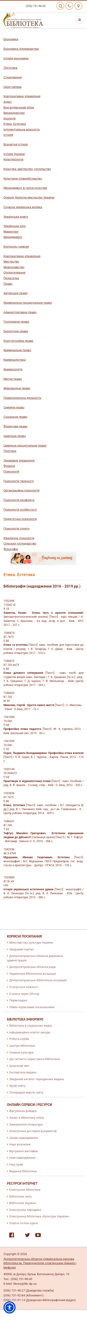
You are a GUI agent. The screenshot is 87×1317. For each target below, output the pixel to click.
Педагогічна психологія (20, 519)
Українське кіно (14, 226)
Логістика (10, 67)
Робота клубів (19, 1039)
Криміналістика (14, 359)
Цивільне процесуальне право (24, 445)
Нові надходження (22, 1157)
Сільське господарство (19, 543)
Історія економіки (16, 58)
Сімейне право (13, 407)
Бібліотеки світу (20, 1196)
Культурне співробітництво (22, 178)
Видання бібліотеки (23, 1171)
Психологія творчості (18, 481)
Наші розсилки (19, 1144)
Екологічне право (15, 331)
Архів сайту (17, 1085)
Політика (9, 451)
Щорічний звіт (19, 1066)
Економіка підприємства (21, 49)
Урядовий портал (21, 949)
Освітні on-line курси (23, 1223)
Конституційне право (18, 341)
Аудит (7, 102)
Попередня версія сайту (26, 1092)
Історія (8, 135)
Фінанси (9, 466)
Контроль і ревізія (16, 246)
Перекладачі (18, 1000)
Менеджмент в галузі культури (25, 188)
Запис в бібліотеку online (26, 1117)
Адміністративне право (20, 312)
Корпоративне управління (21, 96)
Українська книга (15, 216)
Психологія (11, 471)
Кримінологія (12, 369)
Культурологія (13, 159)
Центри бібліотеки (22, 1045)
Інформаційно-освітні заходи (29, 1032)
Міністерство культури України (31, 942)
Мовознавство (13, 267)
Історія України (14, 154)
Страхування (12, 77)
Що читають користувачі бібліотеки (34, 1059)
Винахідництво (14, 113)
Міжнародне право (16, 388)
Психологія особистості (20, 509)
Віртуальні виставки (23, 1151)
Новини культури (21, 1052)
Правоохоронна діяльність (22, 398)
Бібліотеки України (22, 1203)
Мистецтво (11, 261)
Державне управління (19, 460)
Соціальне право (15, 417)
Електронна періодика (25, 1210)
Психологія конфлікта (18, 500)
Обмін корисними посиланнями (31, 1007)
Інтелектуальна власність (21, 129)
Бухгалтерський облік (18, 107)
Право (8, 283)
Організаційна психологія (21, 490)
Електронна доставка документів (33, 1131)
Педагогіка (11, 278)
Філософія (10, 549)
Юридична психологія (18, 538)
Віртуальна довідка (23, 1111)
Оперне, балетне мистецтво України (28, 197)
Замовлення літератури (26, 1124)
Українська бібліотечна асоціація (32, 973)
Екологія (9, 118)
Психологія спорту (16, 528)
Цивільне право (14, 436)
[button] (9, 1307)
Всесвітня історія (15, 144)
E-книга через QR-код (24, 994)
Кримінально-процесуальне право (27, 302)
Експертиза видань (22, 1072)
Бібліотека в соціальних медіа (30, 1025)
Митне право (12, 379)
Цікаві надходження (23, 1138)
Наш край (16, 1164)
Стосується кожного (23, 987)
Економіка (10, 39)
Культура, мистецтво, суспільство (27, 169)
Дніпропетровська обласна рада (32, 967)
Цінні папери (12, 87)
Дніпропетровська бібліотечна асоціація (38, 980)
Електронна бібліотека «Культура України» (39, 1216)
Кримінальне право (17, 350)
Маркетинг (11, 231)
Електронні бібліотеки (24, 1189)
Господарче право (16, 321)
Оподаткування (14, 272)
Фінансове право (15, 426)
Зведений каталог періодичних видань (36, 1079)
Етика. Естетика (14, 124)
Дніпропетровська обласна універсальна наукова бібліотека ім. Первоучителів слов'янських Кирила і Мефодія (39, 1263)
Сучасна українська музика (22, 207)
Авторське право (15, 293)
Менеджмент (12, 237)
